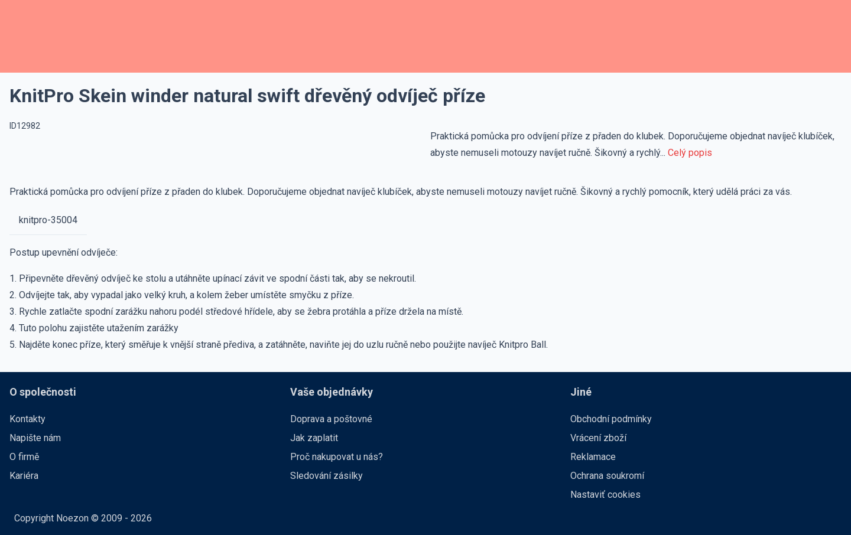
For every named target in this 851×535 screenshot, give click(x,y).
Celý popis (690, 152)
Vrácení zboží (598, 437)
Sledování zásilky (326, 475)
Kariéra (23, 475)
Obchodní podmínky (611, 419)
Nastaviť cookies (605, 494)
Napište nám (35, 437)
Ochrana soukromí (607, 475)
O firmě (24, 456)
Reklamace (593, 456)
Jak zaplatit (314, 437)
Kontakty (27, 419)
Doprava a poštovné (331, 419)
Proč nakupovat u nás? (336, 456)
